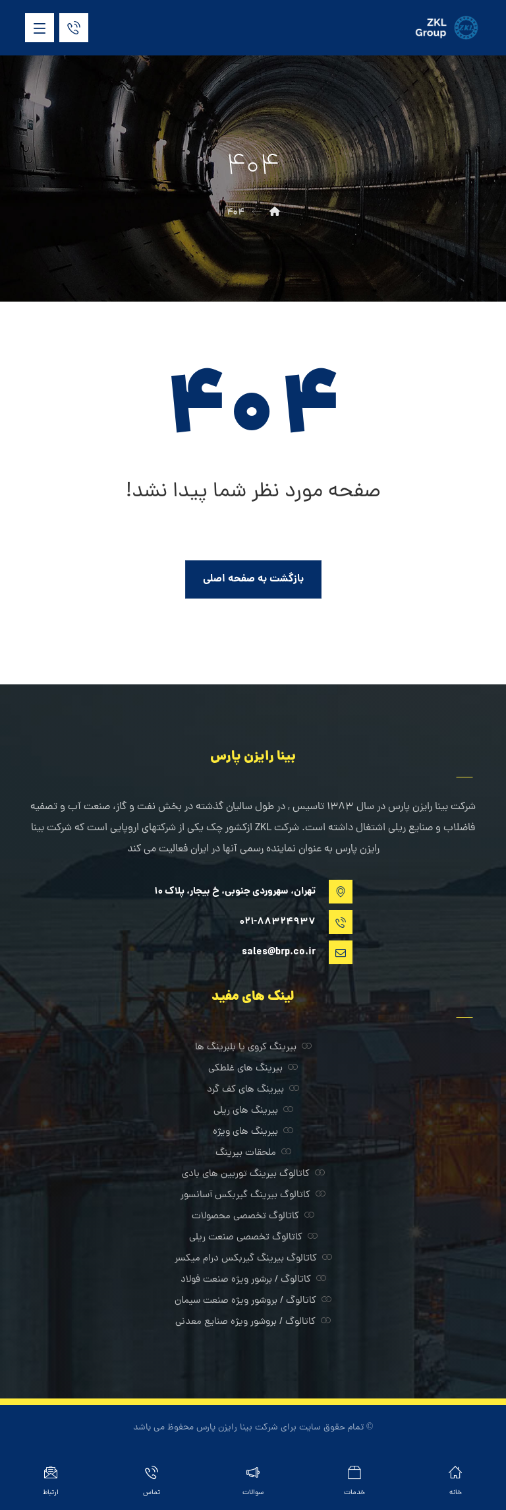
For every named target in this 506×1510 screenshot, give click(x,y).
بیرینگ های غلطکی (253, 1068)
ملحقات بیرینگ (253, 1153)
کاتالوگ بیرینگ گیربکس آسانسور (253, 1195)
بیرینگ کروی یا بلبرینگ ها (253, 1047)
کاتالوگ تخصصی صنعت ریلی (253, 1237)
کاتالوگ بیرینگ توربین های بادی (253, 1174)
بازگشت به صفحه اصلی (253, 579)
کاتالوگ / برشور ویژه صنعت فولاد (253, 1280)
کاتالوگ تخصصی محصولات (253, 1216)
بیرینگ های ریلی (253, 1111)
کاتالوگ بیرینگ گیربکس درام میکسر (253, 1258)
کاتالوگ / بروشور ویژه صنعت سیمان (253, 1301)
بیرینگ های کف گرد (253, 1090)
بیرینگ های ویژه (253, 1132)
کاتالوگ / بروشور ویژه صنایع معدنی (253, 1322)
